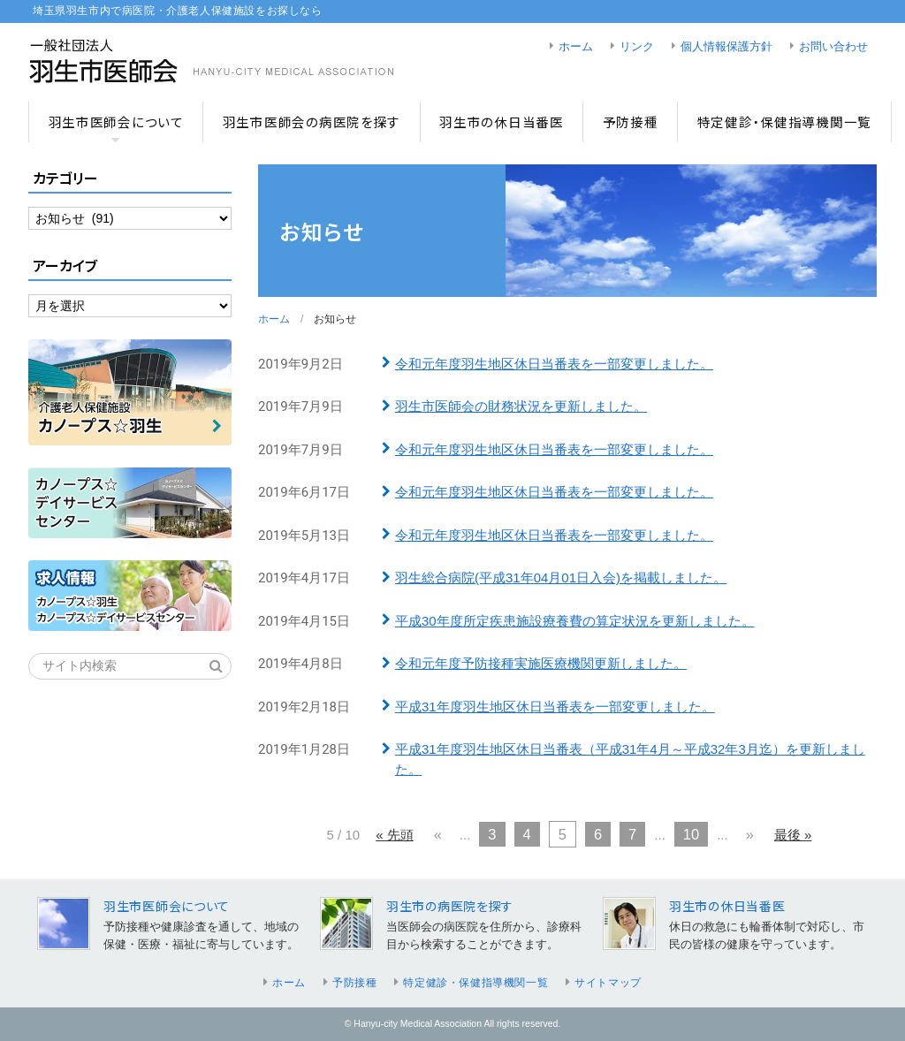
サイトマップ (608, 982)
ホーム (576, 47)
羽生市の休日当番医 (501, 121)
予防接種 (630, 121)
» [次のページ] (750, 834)
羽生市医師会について (116, 121)
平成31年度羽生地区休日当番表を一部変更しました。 (555, 706)
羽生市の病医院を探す (449, 906)
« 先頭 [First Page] (395, 834)
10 (691, 834)
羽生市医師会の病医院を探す (311, 121)
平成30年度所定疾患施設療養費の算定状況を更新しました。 (575, 620)
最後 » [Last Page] (793, 834)
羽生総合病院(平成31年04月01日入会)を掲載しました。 (560, 577)
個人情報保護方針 (726, 47)
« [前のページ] (438, 834)
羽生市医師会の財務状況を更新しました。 (521, 406)
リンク (637, 47)
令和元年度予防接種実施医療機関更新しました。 (541, 663)
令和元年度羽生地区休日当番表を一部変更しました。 (554, 363)
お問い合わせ (833, 47)
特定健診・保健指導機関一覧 (784, 121)
